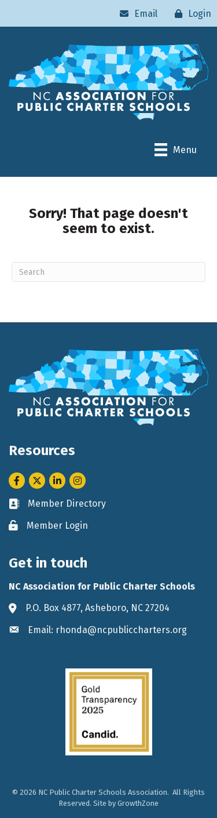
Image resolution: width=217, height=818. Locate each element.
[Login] (190, 13)
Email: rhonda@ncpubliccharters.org (107, 629)
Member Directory (67, 503)
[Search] (108, 272)
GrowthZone (138, 803)
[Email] (135, 13)
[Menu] (175, 149)
